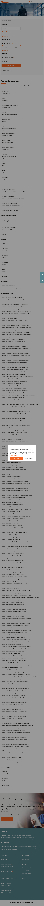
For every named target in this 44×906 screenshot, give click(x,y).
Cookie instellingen (29, 458)
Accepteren (16, 458)
